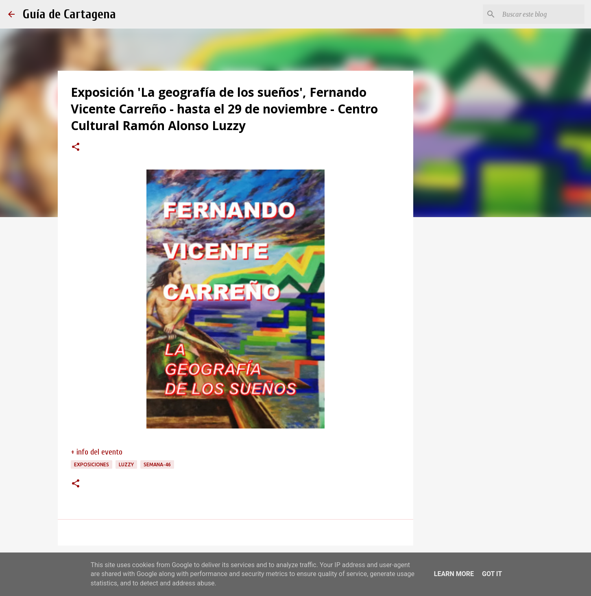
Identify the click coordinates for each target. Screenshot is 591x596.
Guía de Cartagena (69, 14)
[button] (76, 147)
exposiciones (91, 464)
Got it (492, 574)
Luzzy (126, 464)
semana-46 (157, 464)
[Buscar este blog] (541, 14)
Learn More (454, 574)
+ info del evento (96, 452)
